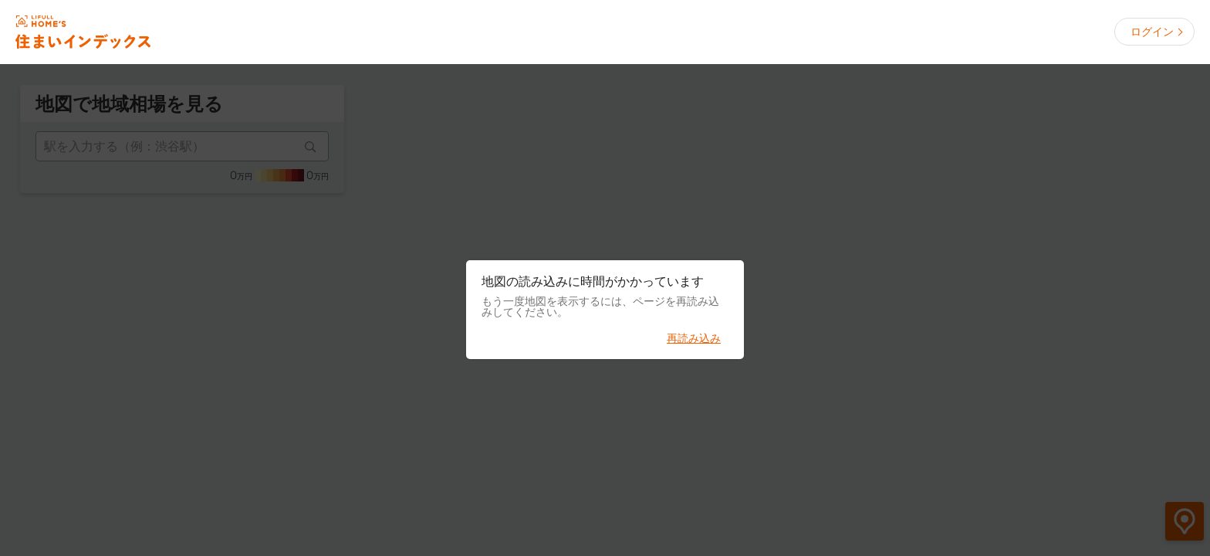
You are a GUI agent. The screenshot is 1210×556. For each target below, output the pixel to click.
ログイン (1152, 31)
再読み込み (694, 338)
